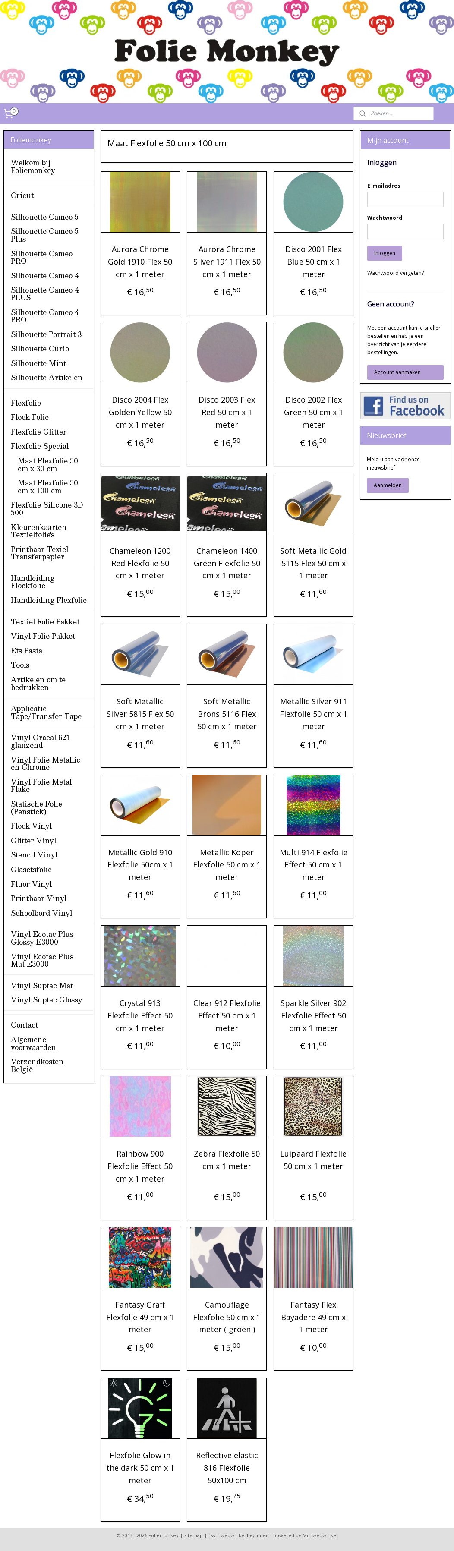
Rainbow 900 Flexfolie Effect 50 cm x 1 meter (140, 1166)
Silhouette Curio (40, 348)
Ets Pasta (26, 650)
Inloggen (384, 253)
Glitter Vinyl (33, 840)
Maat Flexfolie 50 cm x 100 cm (48, 486)
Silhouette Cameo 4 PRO (45, 316)
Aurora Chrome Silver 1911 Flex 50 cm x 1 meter (227, 261)
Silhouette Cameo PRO (42, 257)
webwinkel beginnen (245, 1535)
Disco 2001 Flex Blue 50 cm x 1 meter (313, 261)
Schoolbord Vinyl (41, 913)
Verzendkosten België (37, 1065)
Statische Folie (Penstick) (36, 807)
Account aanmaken (397, 372)
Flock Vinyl (31, 826)
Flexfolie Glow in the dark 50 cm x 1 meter (140, 1467)
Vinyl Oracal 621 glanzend (40, 741)
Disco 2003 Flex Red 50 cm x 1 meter (227, 412)
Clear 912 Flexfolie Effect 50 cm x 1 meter (227, 1015)
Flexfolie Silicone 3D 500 (47, 508)
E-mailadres (383, 185)
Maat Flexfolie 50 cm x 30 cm (48, 464)
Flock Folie (30, 417)
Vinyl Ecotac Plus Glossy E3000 (42, 938)
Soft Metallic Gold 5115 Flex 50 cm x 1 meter (314, 563)
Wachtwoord (384, 217)
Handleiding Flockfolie (32, 582)
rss (211, 1535)
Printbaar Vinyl (38, 898)
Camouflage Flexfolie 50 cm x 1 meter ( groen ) (227, 1317)
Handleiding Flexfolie (49, 600)
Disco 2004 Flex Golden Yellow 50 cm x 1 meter (140, 412)
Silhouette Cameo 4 (45, 275)
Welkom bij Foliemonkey (33, 166)
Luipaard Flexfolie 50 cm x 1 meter (314, 1159)
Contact (24, 1025)
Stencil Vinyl (34, 855)
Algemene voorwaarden (33, 1043)
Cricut (22, 195)
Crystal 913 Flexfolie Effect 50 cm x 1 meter (140, 1015)
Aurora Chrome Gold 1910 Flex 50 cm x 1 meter (140, 261)
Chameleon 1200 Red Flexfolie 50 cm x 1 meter (140, 563)
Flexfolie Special (40, 446)
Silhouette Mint (38, 363)
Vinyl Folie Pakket (43, 636)
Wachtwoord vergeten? (395, 273)
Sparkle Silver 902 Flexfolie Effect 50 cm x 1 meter (314, 1015)
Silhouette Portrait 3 (46, 334)
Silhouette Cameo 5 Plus (45, 235)
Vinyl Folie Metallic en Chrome (45, 763)
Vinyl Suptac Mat (42, 985)
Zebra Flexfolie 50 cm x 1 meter (227, 1159)
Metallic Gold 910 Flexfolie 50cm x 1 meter (140, 865)
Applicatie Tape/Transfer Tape (46, 712)
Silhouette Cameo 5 (45, 217)
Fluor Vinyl (31, 884)
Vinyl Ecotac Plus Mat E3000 (42, 960)
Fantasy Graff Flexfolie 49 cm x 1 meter (140, 1317)
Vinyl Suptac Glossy (46, 1000)
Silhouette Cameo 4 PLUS (45, 293)
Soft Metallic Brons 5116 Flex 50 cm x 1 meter (227, 713)
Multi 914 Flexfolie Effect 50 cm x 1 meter (313, 865)
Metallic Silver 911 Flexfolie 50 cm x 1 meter (313, 713)
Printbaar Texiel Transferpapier (39, 553)
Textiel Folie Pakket (45, 621)
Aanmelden (388, 485)
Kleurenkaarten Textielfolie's (38, 531)
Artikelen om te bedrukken (38, 683)
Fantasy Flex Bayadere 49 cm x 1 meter (313, 1317)
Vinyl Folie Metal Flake (41, 785)
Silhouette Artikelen (46, 377)
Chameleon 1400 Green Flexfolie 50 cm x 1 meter (227, 563)
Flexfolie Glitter (38, 432)
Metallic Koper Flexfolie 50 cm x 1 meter (227, 865)
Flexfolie (26, 403)
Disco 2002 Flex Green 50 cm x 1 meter (313, 412)
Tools (20, 665)
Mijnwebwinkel (320, 1535)
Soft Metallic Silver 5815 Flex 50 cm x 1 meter (140, 713)
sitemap (193, 1535)
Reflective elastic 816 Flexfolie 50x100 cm (227, 1467)
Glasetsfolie (31, 869)
